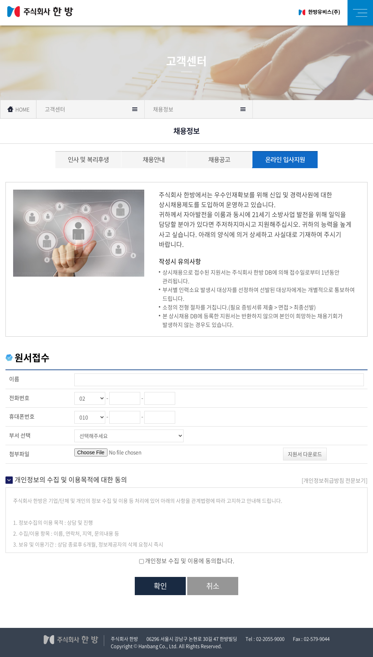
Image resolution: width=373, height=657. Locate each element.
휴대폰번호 (22, 416)
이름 (14, 379)
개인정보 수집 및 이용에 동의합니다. (189, 560)
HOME (18, 109)
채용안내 (154, 160)
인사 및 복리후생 (88, 160)
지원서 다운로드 (305, 454)
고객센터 (55, 109)
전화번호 (19, 398)
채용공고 (219, 160)
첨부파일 (19, 454)
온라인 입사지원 (285, 160)
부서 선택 (20, 435)
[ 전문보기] (335, 480)
